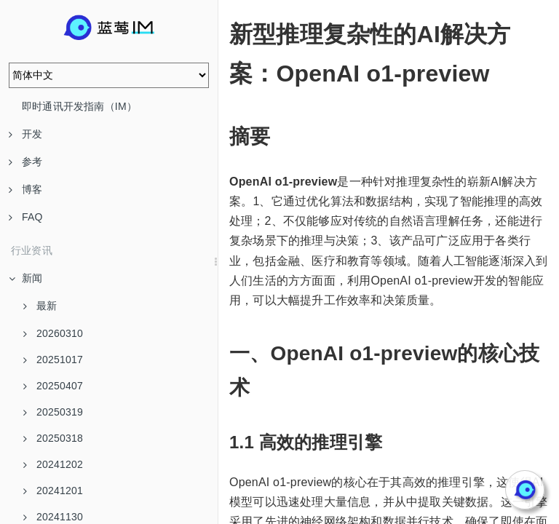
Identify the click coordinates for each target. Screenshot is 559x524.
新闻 (25, 278)
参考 (25, 161)
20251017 (53, 359)
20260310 (53, 333)
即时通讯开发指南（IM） (79, 106)
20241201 (53, 490)
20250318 (53, 438)
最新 (40, 305)
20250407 (53, 386)
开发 (25, 134)
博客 (25, 189)
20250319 (53, 412)
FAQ (26, 217)
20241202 (53, 464)
